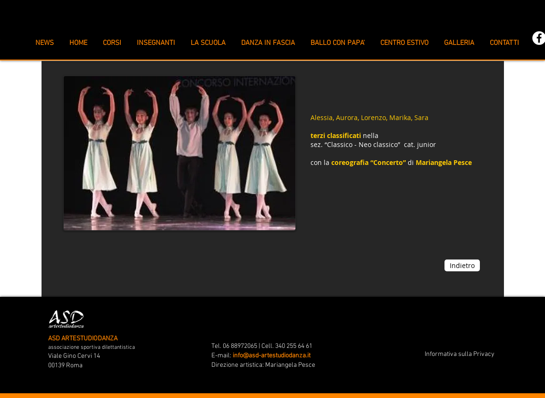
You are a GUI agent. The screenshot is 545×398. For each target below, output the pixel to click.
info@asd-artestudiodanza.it (271, 356)
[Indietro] (462, 265)
